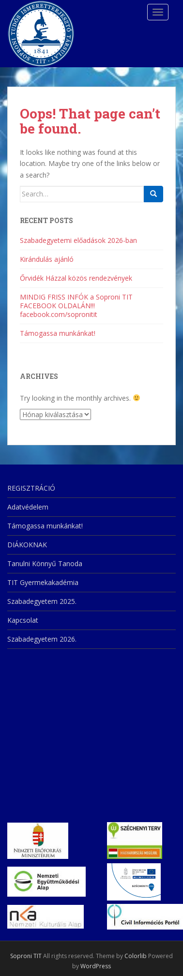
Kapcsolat (22, 620)
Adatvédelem (27, 506)
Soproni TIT (26, 956)
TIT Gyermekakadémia (42, 582)
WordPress (95, 966)
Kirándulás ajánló (47, 259)
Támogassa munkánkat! (57, 333)
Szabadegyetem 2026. (41, 639)
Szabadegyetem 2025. (41, 601)
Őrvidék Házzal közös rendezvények (76, 278)
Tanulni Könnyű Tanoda (44, 563)
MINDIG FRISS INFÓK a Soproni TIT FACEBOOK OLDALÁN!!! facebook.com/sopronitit (76, 305)
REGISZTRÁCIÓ (31, 488)
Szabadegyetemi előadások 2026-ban (78, 240)
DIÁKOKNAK (27, 544)
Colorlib (135, 956)
